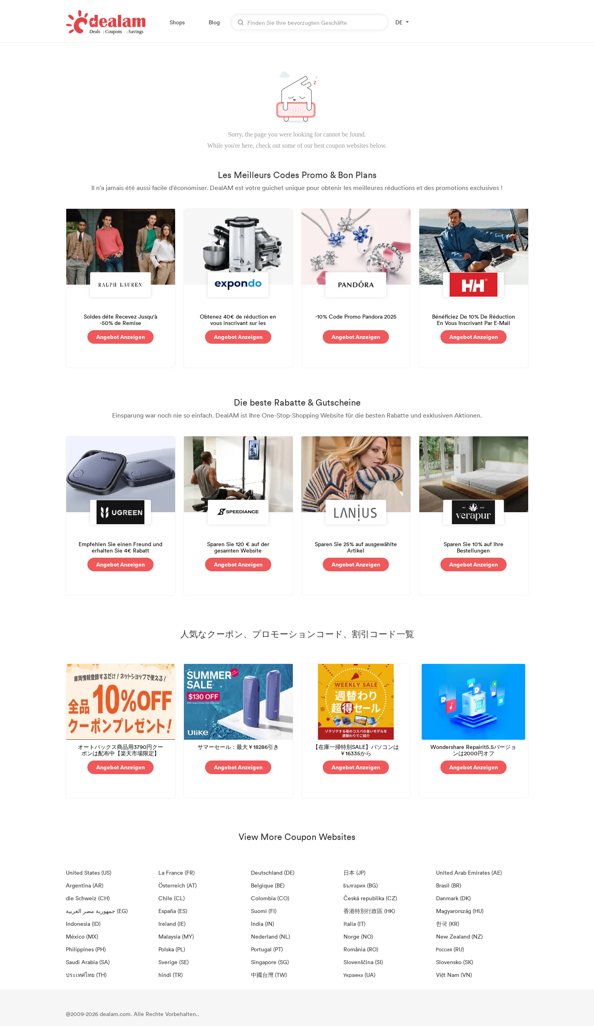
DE (399, 22)
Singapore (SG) (270, 962)
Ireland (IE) (172, 923)
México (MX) (82, 936)
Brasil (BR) (448, 885)
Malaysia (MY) (176, 936)
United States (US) (88, 872)
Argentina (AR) (84, 885)
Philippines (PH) (86, 949)
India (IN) (262, 923)
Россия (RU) (450, 949)
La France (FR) (176, 872)
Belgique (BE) (267, 885)
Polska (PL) (171, 949)
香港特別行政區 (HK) (369, 911)
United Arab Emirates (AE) (469, 872)
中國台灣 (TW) (269, 974)
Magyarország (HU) (459, 911)
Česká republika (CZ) (370, 898)
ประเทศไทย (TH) (86, 974)
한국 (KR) (447, 923)
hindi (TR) (170, 974)
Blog (214, 22)
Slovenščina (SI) (363, 962)
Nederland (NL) (270, 936)
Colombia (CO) (270, 898)
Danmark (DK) (453, 898)
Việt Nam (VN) (454, 974)
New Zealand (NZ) (459, 936)
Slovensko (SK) (454, 962)
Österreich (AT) (177, 885)
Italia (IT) (354, 923)
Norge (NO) (358, 936)
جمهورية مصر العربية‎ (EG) (97, 911)
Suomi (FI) (263, 911)
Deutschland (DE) (272, 872)
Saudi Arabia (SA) (88, 962)
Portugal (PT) (267, 949)
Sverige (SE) (173, 962)
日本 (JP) (354, 872)
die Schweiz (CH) (88, 898)
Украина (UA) (359, 974)
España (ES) (172, 911)
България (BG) (360, 885)
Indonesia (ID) (83, 923)
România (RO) (360, 949)
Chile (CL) (171, 898)
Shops (177, 22)
